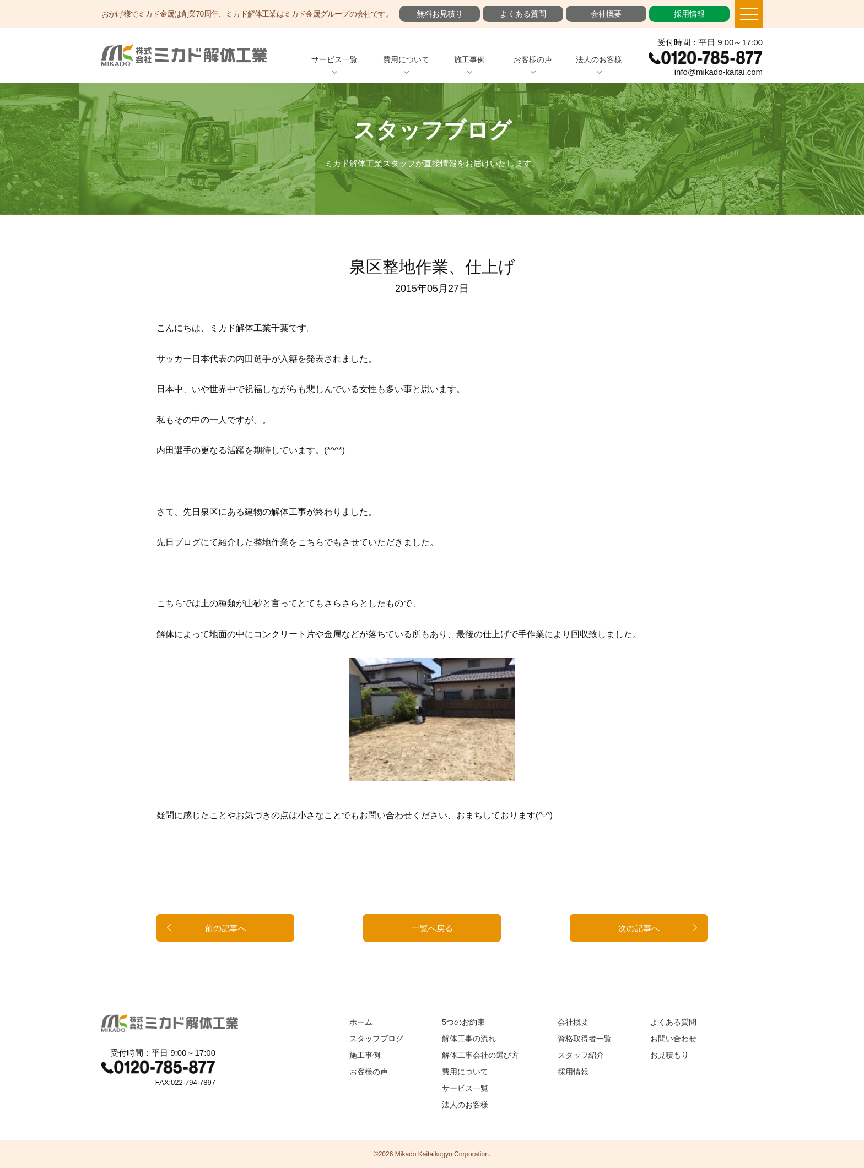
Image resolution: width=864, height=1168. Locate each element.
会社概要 (606, 13)
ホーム (360, 1022)
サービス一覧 (334, 59)
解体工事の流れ (469, 1038)
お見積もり (669, 1055)
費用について (406, 59)
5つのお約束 (463, 1022)
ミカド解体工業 (184, 55)
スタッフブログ (376, 1038)
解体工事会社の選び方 (480, 1055)
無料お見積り (440, 13)
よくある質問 (523, 13)
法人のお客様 (599, 59)
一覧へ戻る (432, 928)
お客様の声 (533, 59)
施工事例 (469, 59)
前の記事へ (225, 928)
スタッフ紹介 (581, 1055)
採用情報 (689, 13)
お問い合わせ (673, 1038)
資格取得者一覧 (585, 1038)
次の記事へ (639, 928)
